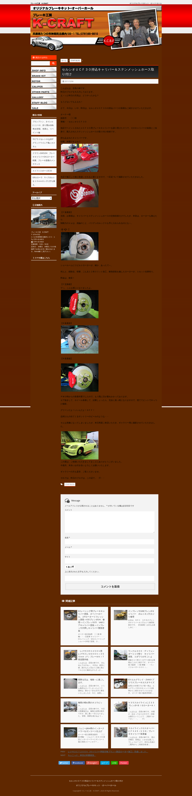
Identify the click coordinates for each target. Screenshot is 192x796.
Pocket (123, 763)
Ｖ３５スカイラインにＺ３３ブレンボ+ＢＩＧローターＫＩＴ (142, 705)
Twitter (64, 763)
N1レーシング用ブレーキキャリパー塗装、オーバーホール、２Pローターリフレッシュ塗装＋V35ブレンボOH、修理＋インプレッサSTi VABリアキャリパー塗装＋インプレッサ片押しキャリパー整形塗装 (91, 621)
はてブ (105, 763)
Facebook (78, 763)
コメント (68, 509)
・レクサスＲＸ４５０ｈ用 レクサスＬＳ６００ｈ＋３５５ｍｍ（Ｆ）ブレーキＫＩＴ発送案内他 (92, 655)
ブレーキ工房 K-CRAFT (39, 3)
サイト (67, 556)
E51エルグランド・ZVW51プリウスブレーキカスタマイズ (141, 681)
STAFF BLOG (69, 484)
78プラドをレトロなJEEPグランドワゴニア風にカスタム (44, 143)
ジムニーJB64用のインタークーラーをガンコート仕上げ (91, 729)
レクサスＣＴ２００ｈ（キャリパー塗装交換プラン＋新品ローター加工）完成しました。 (108, 751)
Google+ (92, 763)
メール (68, 547)
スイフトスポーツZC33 (42, 170)
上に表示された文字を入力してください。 (82, 571)
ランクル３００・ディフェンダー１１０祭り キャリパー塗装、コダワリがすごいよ (141, 654)
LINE (114, 763)
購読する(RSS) (39, 57)
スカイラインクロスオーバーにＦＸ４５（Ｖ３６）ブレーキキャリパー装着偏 (141, 731)
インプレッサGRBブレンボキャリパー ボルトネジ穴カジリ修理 (141, 614)
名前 (67, 537)
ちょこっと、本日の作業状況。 (82, 755)
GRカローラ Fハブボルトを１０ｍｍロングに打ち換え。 (44, 181)
